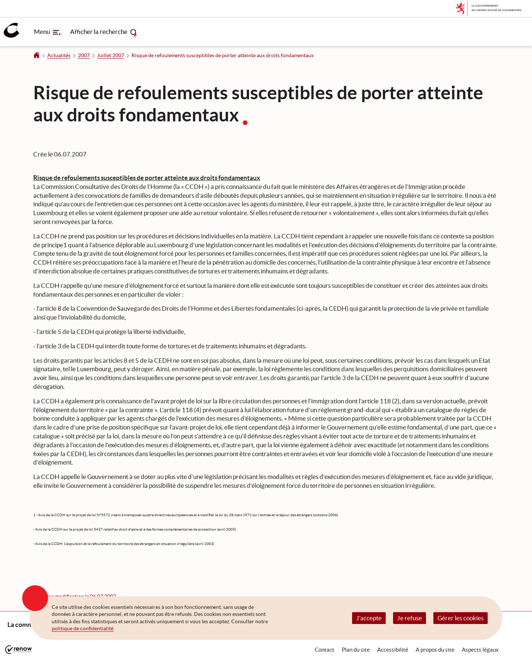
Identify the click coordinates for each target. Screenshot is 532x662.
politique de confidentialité (82, 628)
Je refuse (409, 617)
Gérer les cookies (460, 617)
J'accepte (369, 617)
